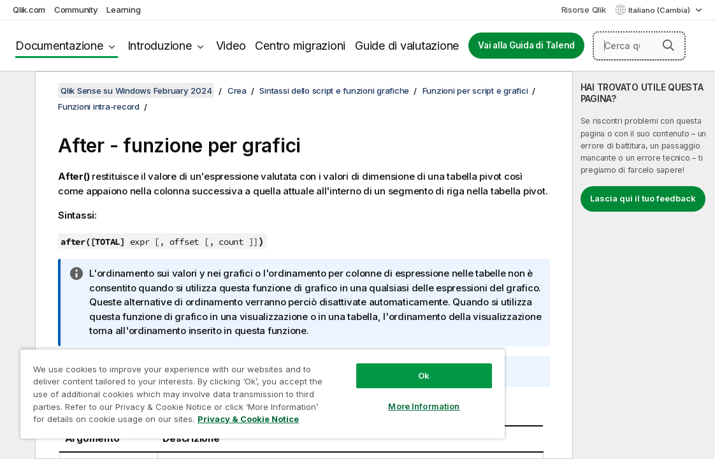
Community (76, 9)
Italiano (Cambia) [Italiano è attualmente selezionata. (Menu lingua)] (660, 10)
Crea (237, 90)
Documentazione (59, 45)
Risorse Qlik (583, 9)
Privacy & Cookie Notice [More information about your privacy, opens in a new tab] (205, 421)
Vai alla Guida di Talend (526, 45)
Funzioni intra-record (99, 106)
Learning (123, 9)
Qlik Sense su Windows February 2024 (136, 90)
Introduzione (159, 45)
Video (231, 45)
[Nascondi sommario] (15, 91)
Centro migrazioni (300, 45)
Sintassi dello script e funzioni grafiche (334, 90)
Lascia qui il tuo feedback (643, 198)
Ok (365, 366)
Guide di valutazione (407, 45)
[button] (668, 45)
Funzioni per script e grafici (475, 90)
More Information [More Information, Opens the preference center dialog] (365, 396)
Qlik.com (29, 9)
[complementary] (644, 265)
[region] (227, 389)
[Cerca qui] (639, 46)
